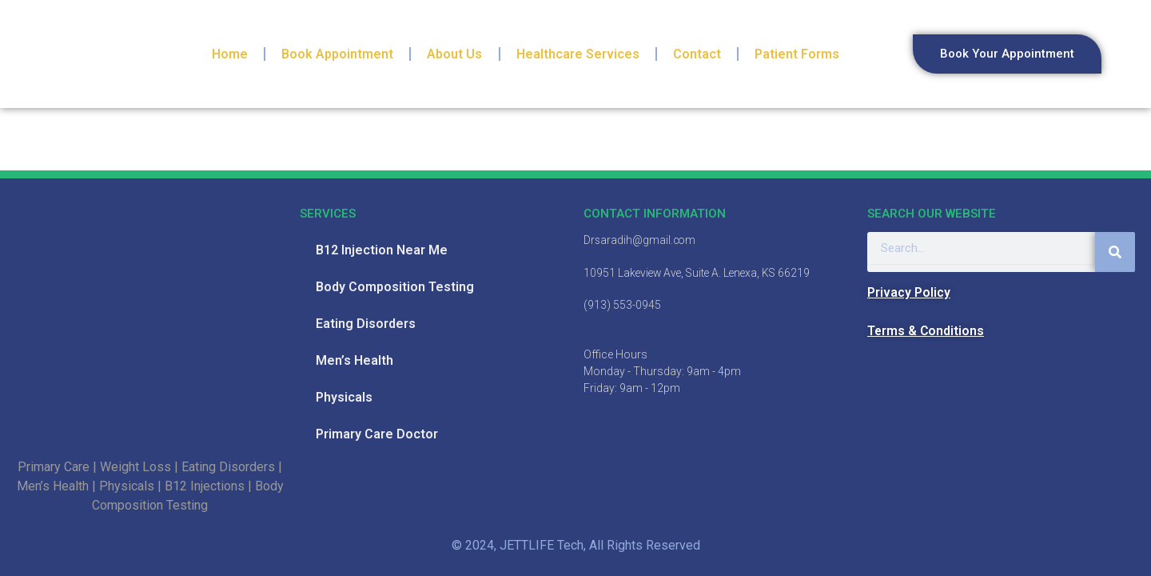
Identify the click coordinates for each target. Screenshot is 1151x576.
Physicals (344, 397)
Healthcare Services (577, 54)
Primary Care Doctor (377, 434)
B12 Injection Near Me (382, 250)
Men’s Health (354, 360)
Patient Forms (797, 54)
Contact (697, 54)
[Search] (1115, 252)
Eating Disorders (366, 323)
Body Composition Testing (395, 286)
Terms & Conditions (926, 330)
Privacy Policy (908, 292)
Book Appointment (337, 54)
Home (230, 54)
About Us (454, 54)
